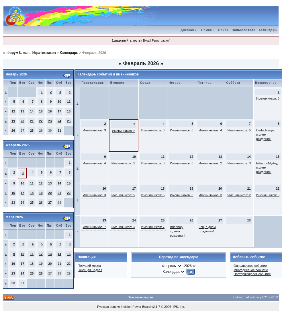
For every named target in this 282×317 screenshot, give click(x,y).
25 (68, 121)
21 (32, 121)
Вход (146, 40)
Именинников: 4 (210, 130)
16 (50, 111)
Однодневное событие (250, 265)
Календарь (268, 30)
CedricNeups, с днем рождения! (265, 135)
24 (59, 121)
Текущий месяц (89, 265)
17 (59, 111)
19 (13, 121)
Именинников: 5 (123, 131)
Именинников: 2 (210, 163)
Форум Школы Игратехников (31, 53)
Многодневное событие (251, 270)
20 (22, 121)
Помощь (208, 30)
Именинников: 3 (94, 130)
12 (13, 111)
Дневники (189, 30)
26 (13, 130)
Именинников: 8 (267, 98)
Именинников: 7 (94, 227)
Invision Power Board (136, 306)
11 (68, 101)
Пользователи (243, 30)
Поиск (223, 30)
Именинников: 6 (181, 130)
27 (50, 202)
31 (59, 130)
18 (68, 111)
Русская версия (108, 306)
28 (32, 130)
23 (50, 121)
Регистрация (160, 40)
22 (40, 121)
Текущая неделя (90, 270)
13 (22, 111)
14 (32, 111)
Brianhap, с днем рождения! (177, 231)
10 (59, 101)
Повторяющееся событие (252, 274)
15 (40, 111)
